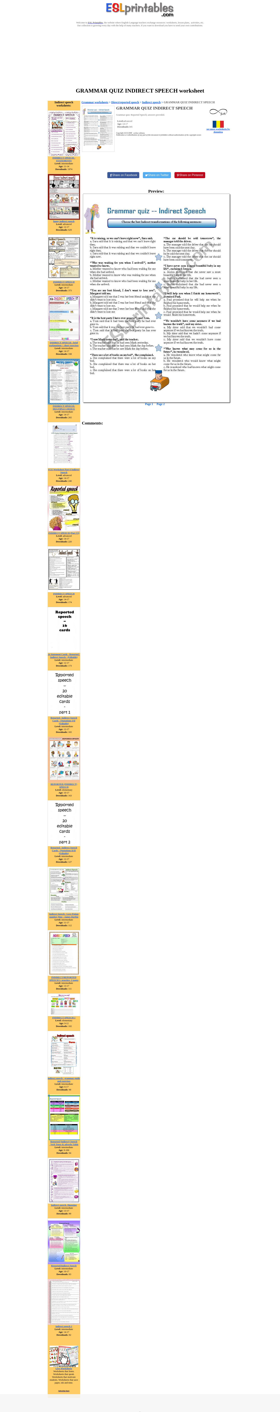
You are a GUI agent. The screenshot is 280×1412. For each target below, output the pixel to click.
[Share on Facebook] (123, 175)
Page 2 (161, 404)
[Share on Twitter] (157, 175)
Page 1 (149, 404)
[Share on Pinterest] (189, 175)
